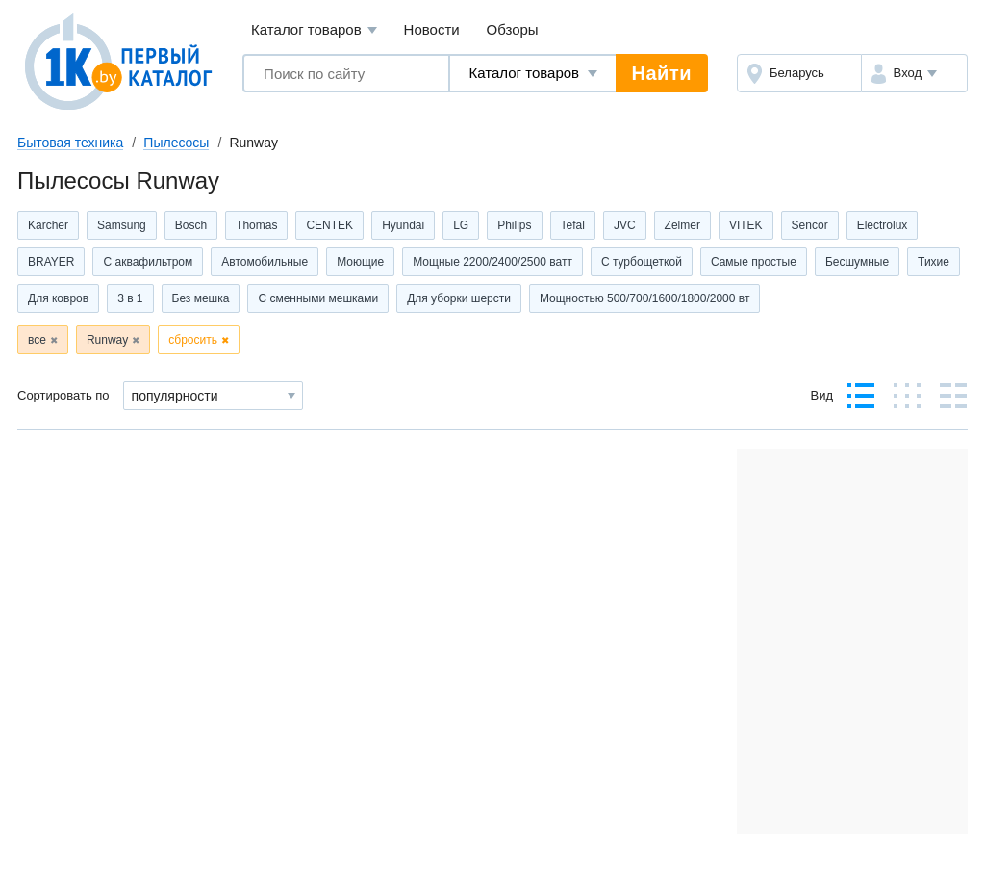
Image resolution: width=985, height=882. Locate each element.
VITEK (746, 225)
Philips (514, 225)
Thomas (256, 225)
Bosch (191, 225)
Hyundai (403, 225)
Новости (432, 29)
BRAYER (51, 262)
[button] (914, 73)
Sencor (810, 225)
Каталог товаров (314, 30)
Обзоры (513, 29)
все (37, 340)
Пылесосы (176, 142)
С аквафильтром (147, 262)
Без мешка (201, 298)
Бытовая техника (70, 142)
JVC (625, 225)
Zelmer (682, 225)
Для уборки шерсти (459, 298)
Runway (107, 340)
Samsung (121, 225)
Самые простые (753, 262)
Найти (662, 73)
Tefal (573, 225)
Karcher (48, 225)
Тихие (933, 262)
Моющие (360, 262)
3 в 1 (129, 298)
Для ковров (58, 298)
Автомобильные (264, 262)
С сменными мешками (318, 298)
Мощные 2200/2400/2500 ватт (492, 262)
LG (460, 225)
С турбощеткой (641, 262)
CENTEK (329, 225)
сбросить (192, 340)
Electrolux (882, 225)
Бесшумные (857, 262)
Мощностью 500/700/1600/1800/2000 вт (644, 298)
